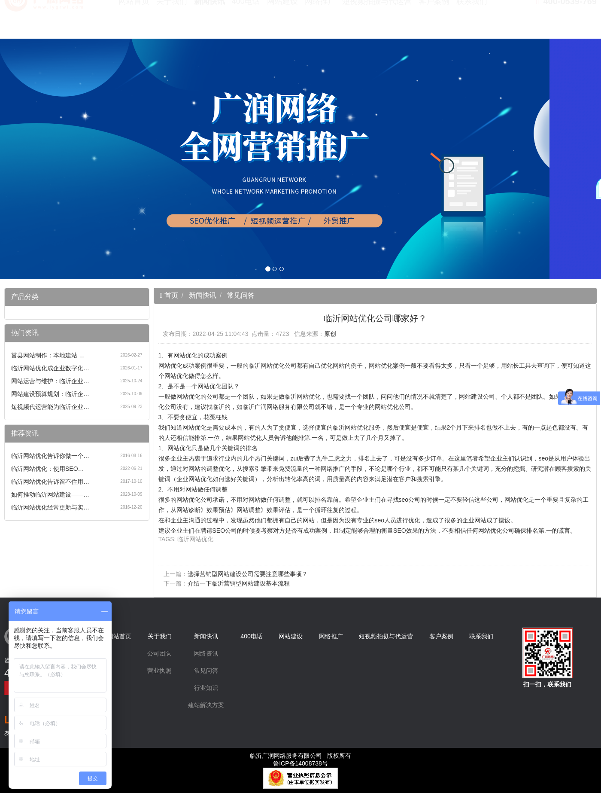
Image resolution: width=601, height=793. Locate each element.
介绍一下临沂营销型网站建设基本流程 (239, 583)
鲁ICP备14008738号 (300, 763)
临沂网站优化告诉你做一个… (50, 455)
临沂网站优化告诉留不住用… (50, 481)
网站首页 (133, 21)
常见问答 (241, 295)
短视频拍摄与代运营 (377, 21)
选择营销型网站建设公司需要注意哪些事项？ (248, 573)
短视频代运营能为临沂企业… (50, 406)
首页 (170, 295)
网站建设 (282, 21)
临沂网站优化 (195, 539)
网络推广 (320, 21)
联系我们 (471, 21)
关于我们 (171, 21)
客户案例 (434, 21)
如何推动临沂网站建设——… (50, 494)
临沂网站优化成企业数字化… (50, 368)
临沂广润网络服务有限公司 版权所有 (300, 755)
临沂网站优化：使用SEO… (47, 468)
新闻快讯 (209, 21)
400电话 (246, 21)
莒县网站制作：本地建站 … (48, 355)
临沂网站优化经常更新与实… (50, 507)
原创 (330, 333)
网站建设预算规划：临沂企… (50, 393)
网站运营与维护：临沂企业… (50, 381)
